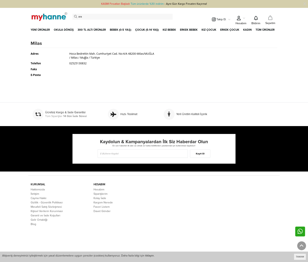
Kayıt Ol (200, 153)
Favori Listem (102, 207)
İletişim (35, 194)
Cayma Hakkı (38, 198)
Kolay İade (100, 198)
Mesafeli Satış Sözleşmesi (46, 207)
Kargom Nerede (103, 202)
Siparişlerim (100, 194)
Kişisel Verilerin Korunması (47, 211)
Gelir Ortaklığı (39, 220)
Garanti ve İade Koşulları (45, 215)
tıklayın (149, 256)
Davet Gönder (102, 211)
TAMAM (300, 256)
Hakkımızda (38, 189)
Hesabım (99, 189)
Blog (33, 224)
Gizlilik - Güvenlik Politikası (47, 202)
